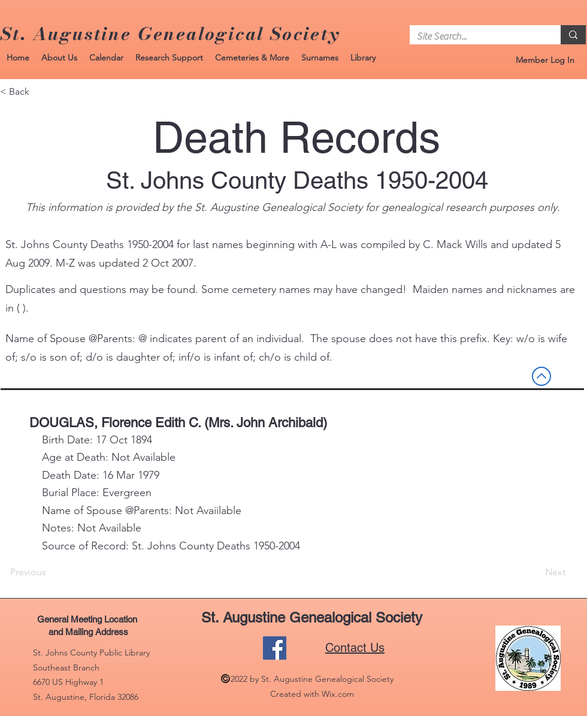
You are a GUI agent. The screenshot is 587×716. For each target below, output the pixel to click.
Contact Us (355, 648)
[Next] (535, 572)
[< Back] (39, 92)
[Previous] (49, 572)
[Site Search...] (476, 36)
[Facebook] (274, 648)
